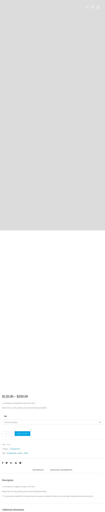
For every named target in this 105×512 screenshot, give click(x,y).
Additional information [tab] (61, 470)
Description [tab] (38, 470)
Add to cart (22, 433)
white (26, 453)
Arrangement (15, 449)
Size (5, 416)
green (20, 453)
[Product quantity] (7, 433)
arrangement (11, 453)
